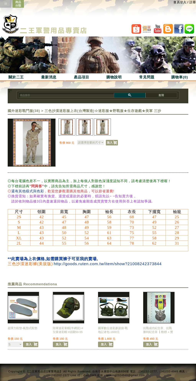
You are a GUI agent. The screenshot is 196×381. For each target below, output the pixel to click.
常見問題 (146, 77)
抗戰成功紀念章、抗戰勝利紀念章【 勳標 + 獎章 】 (158, 331)
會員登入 (179, 2)
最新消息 (48, 77)
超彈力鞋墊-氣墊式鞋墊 (22, 328)
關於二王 (16, 77)
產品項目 (81, 77)
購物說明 (114, 77)
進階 (161, 95)
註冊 (192, 2)
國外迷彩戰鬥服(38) (24, 111)
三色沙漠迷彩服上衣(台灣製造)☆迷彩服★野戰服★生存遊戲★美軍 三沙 (103, 111)
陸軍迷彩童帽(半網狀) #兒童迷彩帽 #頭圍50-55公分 (68, 331)
